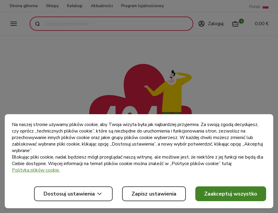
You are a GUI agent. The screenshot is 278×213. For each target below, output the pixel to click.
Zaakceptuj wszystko (230, 193)
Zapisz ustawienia (154, 193)
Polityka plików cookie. (36, 170)
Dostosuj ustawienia (73, 193)
